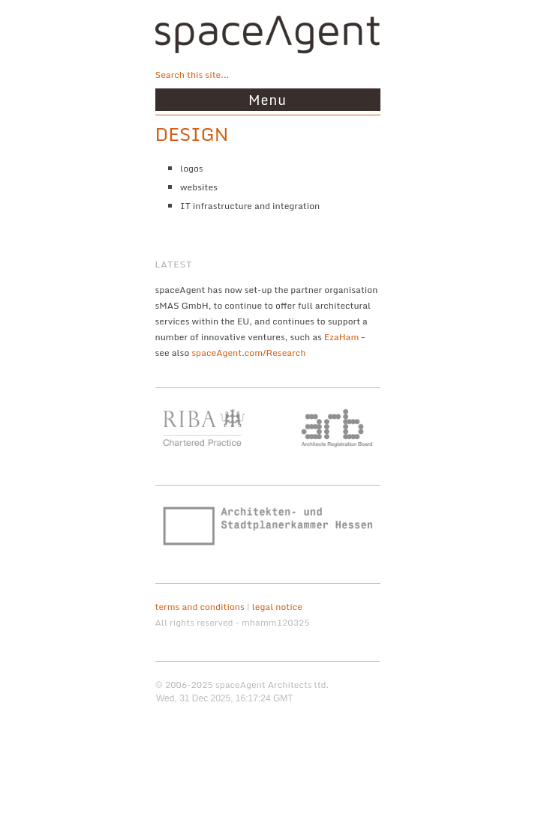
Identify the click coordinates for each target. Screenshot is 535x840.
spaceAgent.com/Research (248, 352)
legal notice (277, 606)
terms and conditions (200, 606)
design (192, 133)
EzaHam (341, 337)
